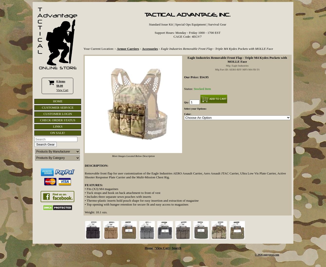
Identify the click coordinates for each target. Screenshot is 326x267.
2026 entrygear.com (268, 254)
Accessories (150, 49)
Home (149, 248)
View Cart (62, 90)
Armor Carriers (128, 49)
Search (176, 248)
